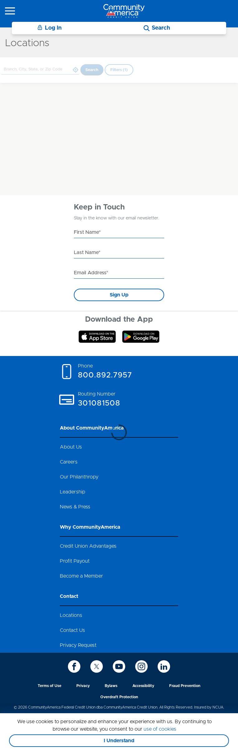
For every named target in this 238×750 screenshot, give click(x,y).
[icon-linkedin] (164, 666)
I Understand (119, 740)
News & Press (75, 506)
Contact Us (72, 630)
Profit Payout (75, 561)
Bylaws (111, 686)
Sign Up (119, 294)
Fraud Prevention (184, 686)
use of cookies (160, 729)
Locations (71, 615)
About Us (71, 447)
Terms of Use (49, 686)
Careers (69, 461)
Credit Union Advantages (88, 546)
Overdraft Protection (119, 697)
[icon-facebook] (74, 666)
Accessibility (143, 686)
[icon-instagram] (141, 666)
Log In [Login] (49, 28)
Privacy (83, 686)
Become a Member (81, 576)
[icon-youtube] (119, 666)
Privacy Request (78, 645)
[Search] (156, 28)
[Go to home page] (124, 10)
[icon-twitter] (96, 666)
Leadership (72, 491)
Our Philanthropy (79, 476)
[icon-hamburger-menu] (10, 11)
